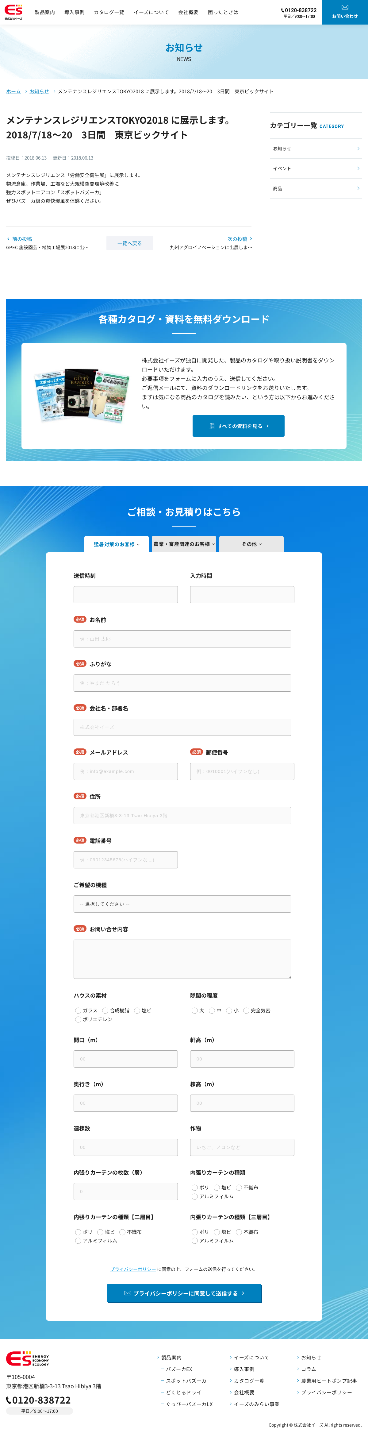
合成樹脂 (119, 1010)
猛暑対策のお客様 (114, 544)
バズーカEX (179, 1369)
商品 (277, 188)
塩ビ (146, 1010)
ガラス (90, 1010)
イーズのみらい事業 (257, 1404)
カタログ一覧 (109, 12)
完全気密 (260, 1010)
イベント (282, 168)
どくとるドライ (183, 1392)
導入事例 (74, 12)
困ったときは (223, 12)
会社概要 (188, 12)
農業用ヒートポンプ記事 (329, 1380)
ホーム (13, 91)
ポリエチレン (97, 1019)
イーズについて (151, 12)
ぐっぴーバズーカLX (189, 1404)
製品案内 (45, 12)
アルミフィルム (216, 1196)
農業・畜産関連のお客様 (182, 543)
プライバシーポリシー (133, 1269)
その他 (249, 543)
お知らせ (39, 91)
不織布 (250, 1187)
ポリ (204, 1187)
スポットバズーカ (186, 1380)
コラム (308, 1369)
